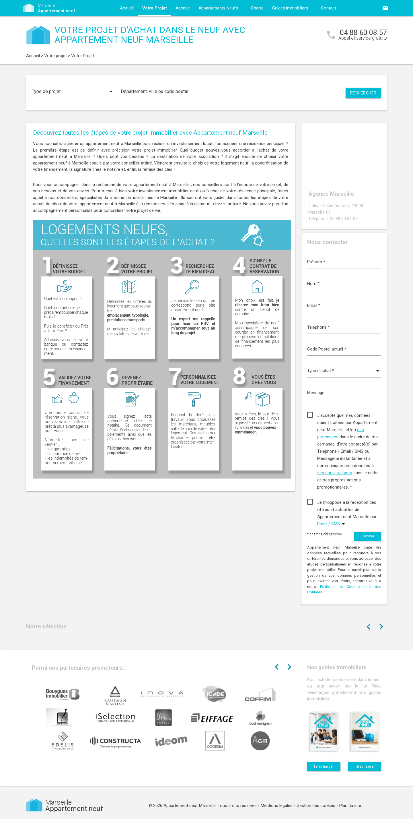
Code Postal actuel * (326, 349)
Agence (183, 8)
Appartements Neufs (218, 8)
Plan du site (350, 805)
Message (315, 392)
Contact (328, 8)
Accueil (127, 8)
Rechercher (363, 93)
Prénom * (316, 261)
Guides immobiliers (290, 8)
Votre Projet (154, 8)
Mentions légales (277, 805)
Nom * (313, 283)
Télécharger (323, 766)
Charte (257, 8)
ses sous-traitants (334, 472)
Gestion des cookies (316, 805)
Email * (313, 305)
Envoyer (368, 536)
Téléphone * (318, 327)
